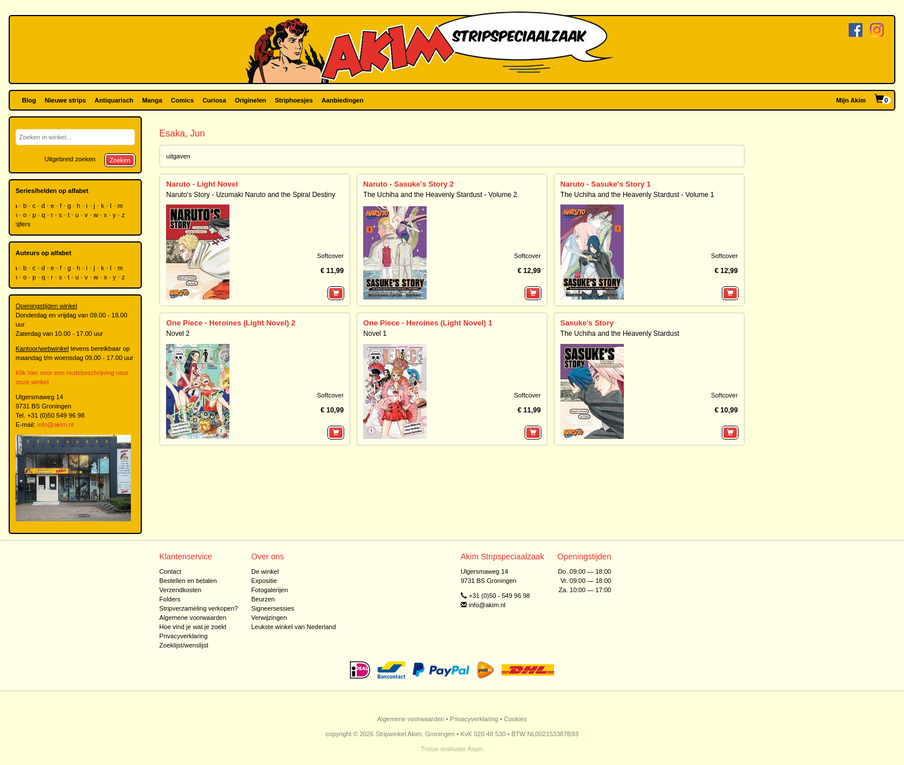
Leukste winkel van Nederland (293, 626)
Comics (182, 100)
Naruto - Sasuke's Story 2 (408, 184)
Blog (29, 100)
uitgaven (178, 156)
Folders (169, 599)
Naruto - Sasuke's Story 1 (605, 184)
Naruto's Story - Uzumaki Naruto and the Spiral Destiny (250, 195)
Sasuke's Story (587, 323)
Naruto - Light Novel (202, 184)
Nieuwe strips (65, 100)
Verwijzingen (269, 617)
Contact (170, 571)
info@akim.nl (55, 424)
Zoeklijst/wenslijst (183, 645)
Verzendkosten (180, 589)
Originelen (250, 100)
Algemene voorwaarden (192, 617)
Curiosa (214, 100)
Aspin (475, 748)
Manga (152, 100)
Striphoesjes (294, 100)
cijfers (23, 224)
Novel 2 (178, 334)
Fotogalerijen (269, 589)
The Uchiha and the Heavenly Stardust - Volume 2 (440, 195)
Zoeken (120, 160)
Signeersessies (273, 608)
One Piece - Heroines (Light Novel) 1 (427, 323)
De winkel (265, 571)
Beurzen (263, 599)
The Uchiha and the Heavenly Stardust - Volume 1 (637, 195)
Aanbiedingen (343, 100)
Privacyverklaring (183, 636)
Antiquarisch (114, 100)
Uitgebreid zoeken (70, 159)
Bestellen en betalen (188, 580)
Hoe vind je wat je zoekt (192, 626)
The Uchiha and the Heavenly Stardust (619, 334)
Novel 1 (375, 334)
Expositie (264, 580)
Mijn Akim (851, 100)
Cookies (515, 718)
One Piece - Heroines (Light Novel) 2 (230, 323)
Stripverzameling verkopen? (198, 608)
